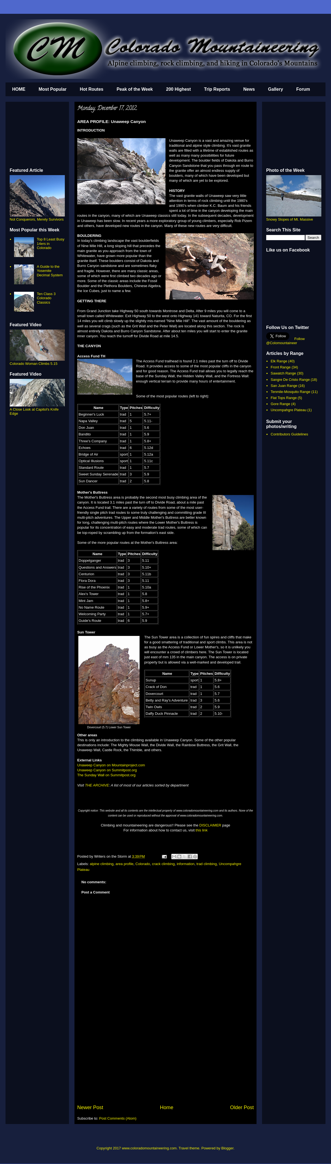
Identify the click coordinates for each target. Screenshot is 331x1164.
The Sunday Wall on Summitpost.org (106, 775)
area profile (125, 864)
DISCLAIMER (210, 825)
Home (166, 1107)
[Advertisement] (165, 1062)
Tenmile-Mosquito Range (290, 392)
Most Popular (52, 89)
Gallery (275, 89)
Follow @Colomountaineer (285, 341)
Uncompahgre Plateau (288, 410)
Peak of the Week (135, 89)
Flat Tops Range (284, 398)
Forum (303, 89)
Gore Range (280, 404)
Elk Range (279, 361)
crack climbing (163, 864)
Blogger (227, 1148)
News (249, 89)
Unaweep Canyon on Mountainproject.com (111, 765)
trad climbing (206, 864)
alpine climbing (102, 864)
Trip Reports (217, 89)
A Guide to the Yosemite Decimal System (50, 270)
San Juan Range (284, 386)
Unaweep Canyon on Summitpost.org (107, 770)
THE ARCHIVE (97, 785)
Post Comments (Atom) (118, 1118)
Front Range (280, 367)
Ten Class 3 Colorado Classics (46, 298)
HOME (18, 89)
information (185, 864)
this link (201, 830)
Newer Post (90, 1107)
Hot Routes (91, 89)
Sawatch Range (283, 373)
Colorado (142, 864)
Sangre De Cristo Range (290, 380)
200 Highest (178, 89)
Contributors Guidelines (289, 434)
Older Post (242, 1107)
